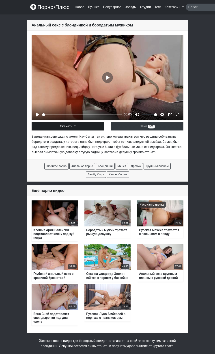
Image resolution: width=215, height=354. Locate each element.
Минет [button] (122, 166)
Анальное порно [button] (82, 166)
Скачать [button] (66, 126)
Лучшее (94, 7)
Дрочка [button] (136, 166)
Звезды (131, 7)
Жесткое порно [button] (56, 166)
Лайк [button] (147, 126)
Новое (79, 7)
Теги (158, 7)
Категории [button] (173, 7)
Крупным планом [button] (157, 166)
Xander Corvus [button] (118, 174)
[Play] (37, 114)
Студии (145, 7)
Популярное (112, 7)
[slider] (82, 115)
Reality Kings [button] (96, 174)
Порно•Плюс (49, 7)
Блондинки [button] (105, 166)
